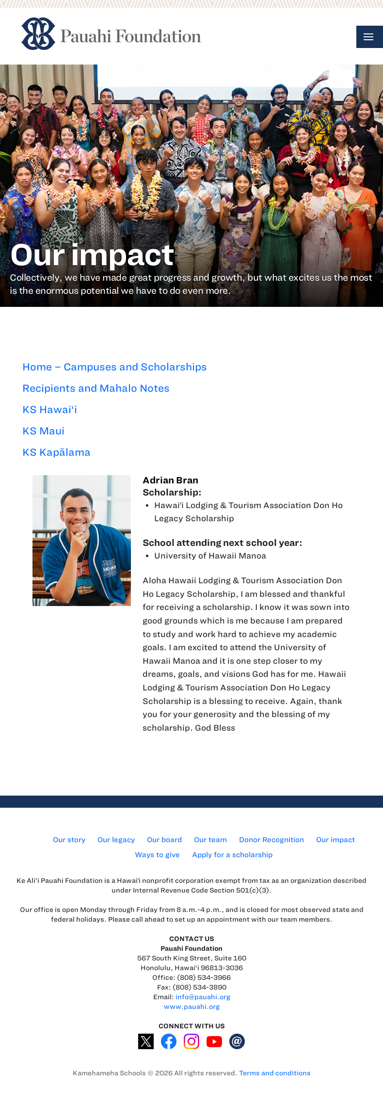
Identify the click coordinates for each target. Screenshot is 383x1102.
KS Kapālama (56, 452)
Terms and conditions (275, 1073)
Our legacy (116, 840)
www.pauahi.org (192, 1006)
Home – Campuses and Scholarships (114, 366)
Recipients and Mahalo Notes (96, 388)
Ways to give (157, 855)
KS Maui (43, 430)
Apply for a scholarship (232, 855)
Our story (69, 840)
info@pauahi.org (203, 997)
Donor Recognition (271, 840)
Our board (164, 840)
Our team (210, 840)
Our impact (335, 840)
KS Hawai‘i (49, 409)
